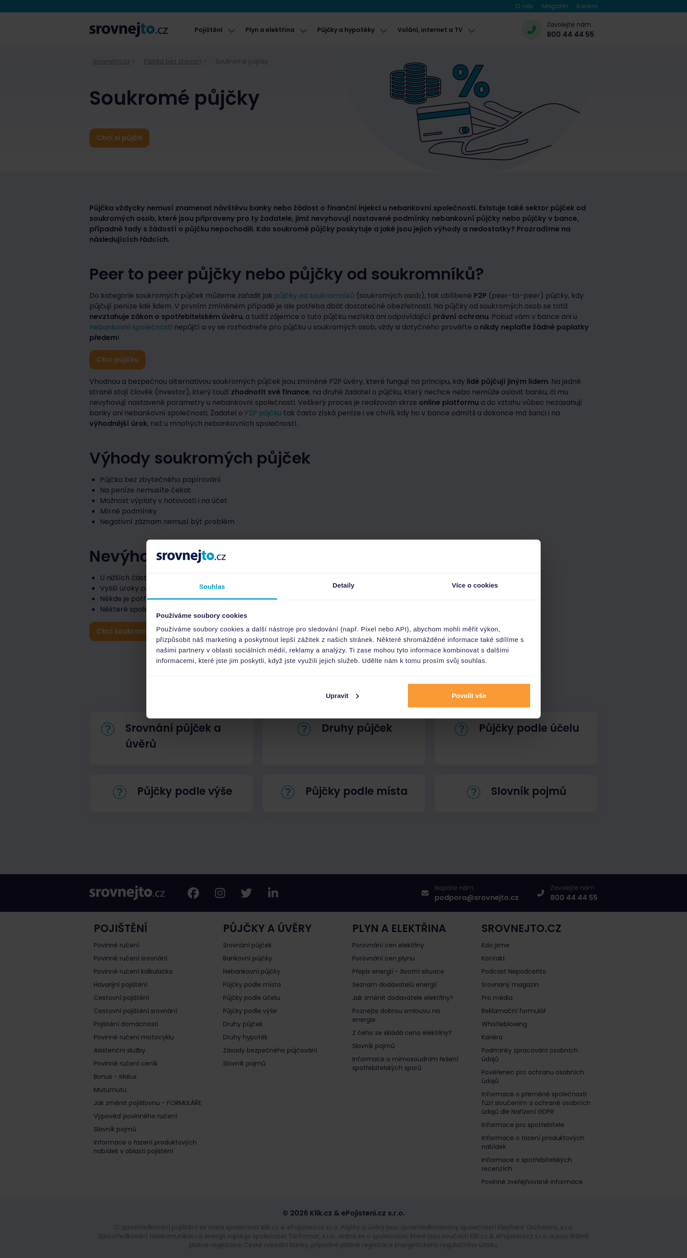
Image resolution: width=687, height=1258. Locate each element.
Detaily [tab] (343, 585)
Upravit (342, 695)
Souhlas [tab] (212, 586)
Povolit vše (469, 695)
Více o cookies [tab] (475, 585)
